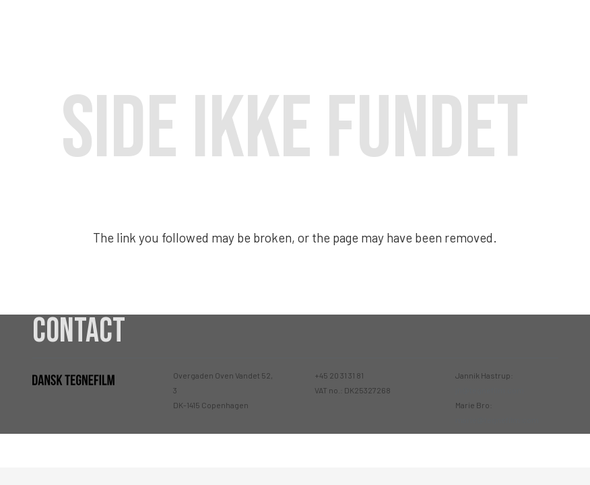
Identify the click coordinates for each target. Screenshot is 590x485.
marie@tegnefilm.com (497, 419)
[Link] (75, 27)
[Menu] (567, 27)
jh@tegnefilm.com (489, 390)
